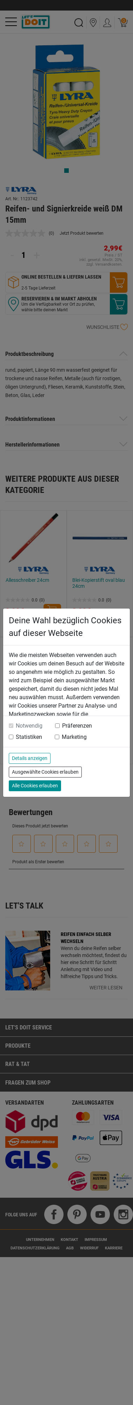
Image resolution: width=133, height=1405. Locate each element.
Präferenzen (77, 725)
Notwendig (29, 725)
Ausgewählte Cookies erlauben (45, 772)
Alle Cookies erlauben (35, 785)
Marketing (74, 737)
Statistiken (29, 737)
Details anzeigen (29, 758)
